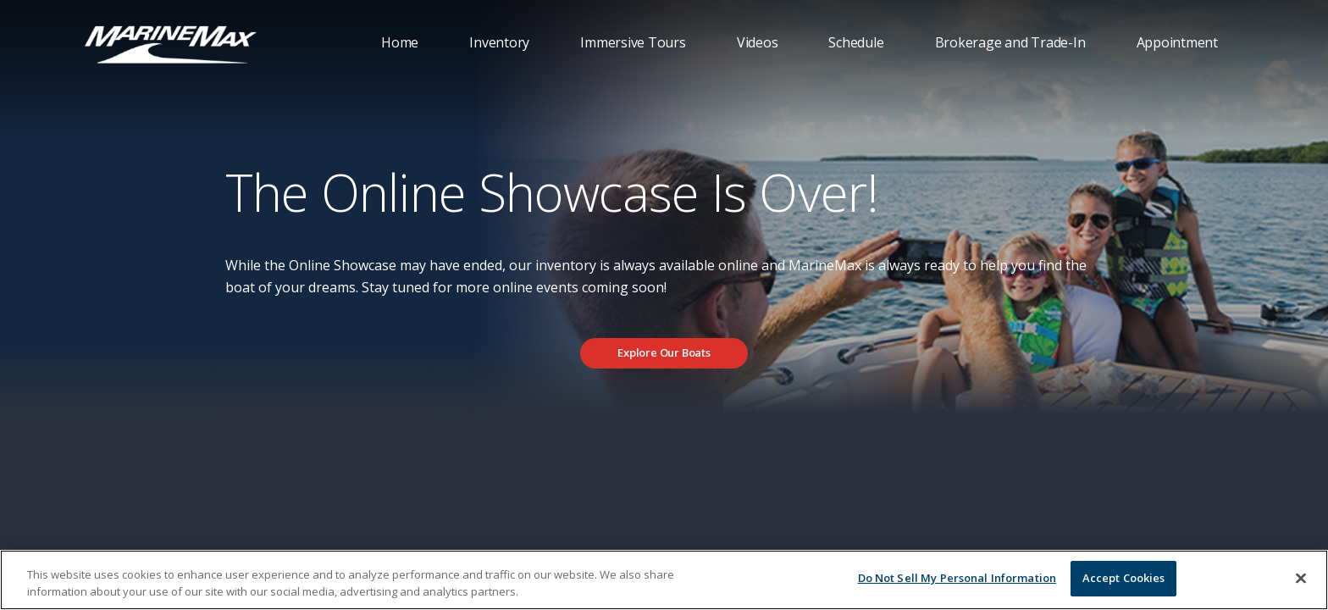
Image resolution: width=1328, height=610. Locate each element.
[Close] (1301, 577)
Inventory (499, 42)
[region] (664, 580)
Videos (757, 42)
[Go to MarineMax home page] (171, 43)
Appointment (1177, 42)
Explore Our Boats (664, 352)
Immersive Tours (633, 42)
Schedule (855, 42)
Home (399, 42)
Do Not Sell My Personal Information (957, 577)
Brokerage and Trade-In (1010, 42)
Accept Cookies (1123, 577)
